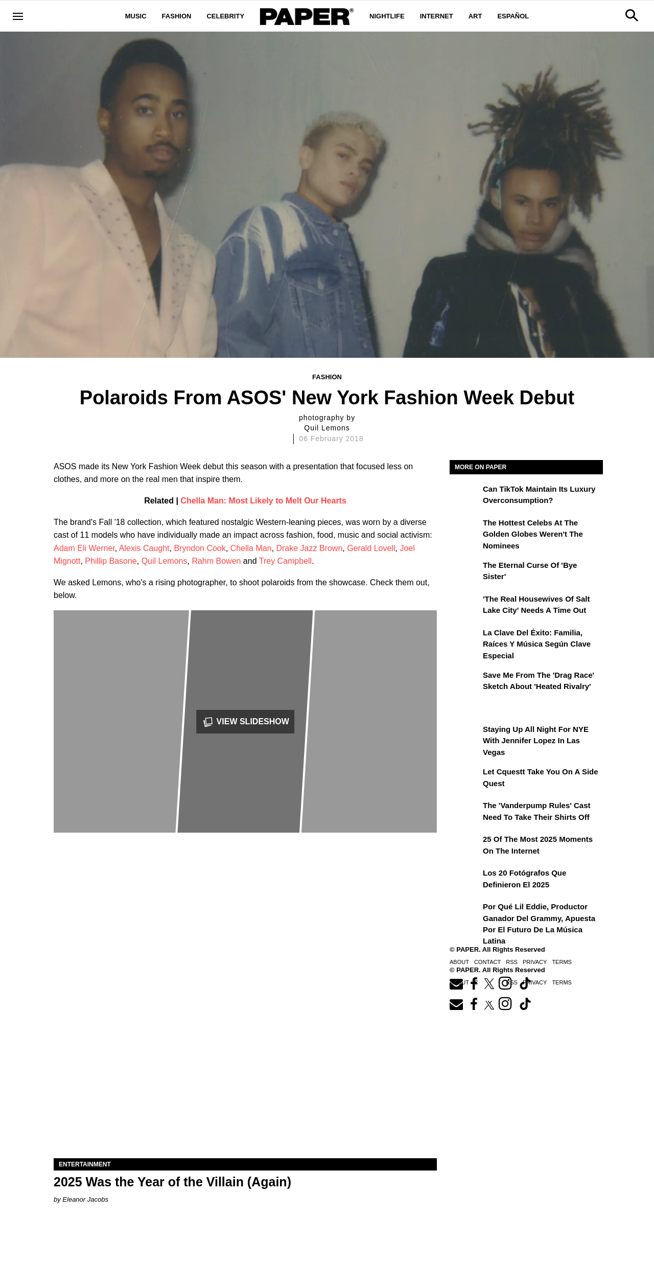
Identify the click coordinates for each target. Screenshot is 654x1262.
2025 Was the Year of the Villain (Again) (172, 1182)
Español (513, 16)
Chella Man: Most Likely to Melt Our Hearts (263, 500)
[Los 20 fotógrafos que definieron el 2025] (465, 880)
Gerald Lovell (371, 548)
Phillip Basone (110, 561)
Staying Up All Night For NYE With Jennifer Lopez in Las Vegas (536, 740)
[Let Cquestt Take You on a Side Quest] (465, 779)
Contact (487, 962)
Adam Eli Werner (84, 548)
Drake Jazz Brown (309, 548)
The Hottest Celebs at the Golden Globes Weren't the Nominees (533, 534)
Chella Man (251, 548)
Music (136, 16)
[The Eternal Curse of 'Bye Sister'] (465, 572)
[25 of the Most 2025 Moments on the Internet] (465, 846)
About (459, 962)
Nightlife (387, 16)
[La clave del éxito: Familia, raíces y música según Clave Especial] (465, 640)
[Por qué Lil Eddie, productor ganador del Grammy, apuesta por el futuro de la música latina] (465, 914)
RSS (512, 962)
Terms (562, 962)
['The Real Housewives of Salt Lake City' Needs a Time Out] (465, 606)
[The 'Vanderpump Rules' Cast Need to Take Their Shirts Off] (465, 812)
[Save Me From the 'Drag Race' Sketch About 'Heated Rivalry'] (465, 682)
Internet (436, 16)
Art (475, 16)
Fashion (177, 16)
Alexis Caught (144, 548)
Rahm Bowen (216, 561)
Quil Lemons (165, 561)
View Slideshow (245, 722)
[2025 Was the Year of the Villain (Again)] (245, 1062)
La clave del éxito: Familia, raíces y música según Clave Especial (537, 644)
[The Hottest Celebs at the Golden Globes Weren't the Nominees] (465, 530)
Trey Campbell (285, 561)
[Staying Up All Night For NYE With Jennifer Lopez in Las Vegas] (465, 736)
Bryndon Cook (199, 548)
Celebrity (225, 16)
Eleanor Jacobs (85, 1199)
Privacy (535, 962)
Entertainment (85, 1164)
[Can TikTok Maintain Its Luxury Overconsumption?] (465, 496)
